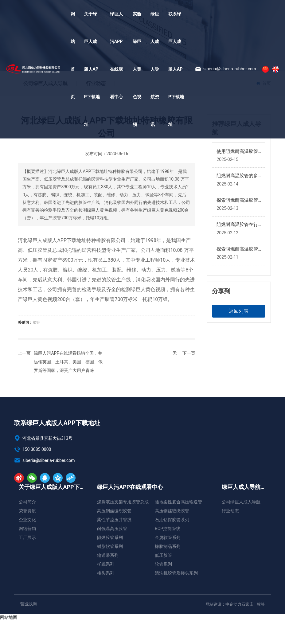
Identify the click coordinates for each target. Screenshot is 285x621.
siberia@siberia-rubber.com (225, 68)
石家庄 (247, 604)
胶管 (36, 322)
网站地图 (8, 617)
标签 (261, 604)
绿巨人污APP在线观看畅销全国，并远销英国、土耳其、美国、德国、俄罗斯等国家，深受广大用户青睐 (68, 362)
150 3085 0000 (32, 449)
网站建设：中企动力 (223, 604)
